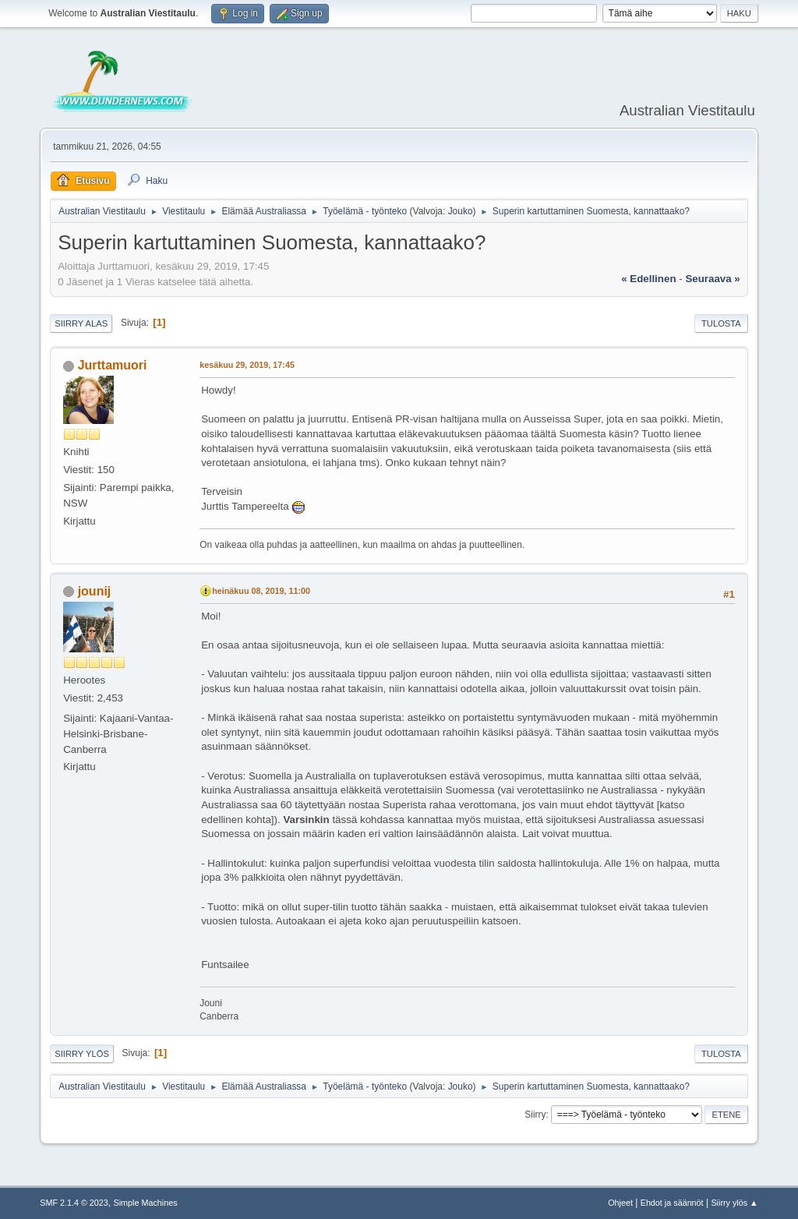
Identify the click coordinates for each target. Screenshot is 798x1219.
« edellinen (648, 278)
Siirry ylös (82, 1053)
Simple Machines (146, 1202)
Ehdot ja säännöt (672, 1202)
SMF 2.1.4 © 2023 (74, 1202)
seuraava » (712, 278)
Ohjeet (620, 1202)
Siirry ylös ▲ (734, 1202)
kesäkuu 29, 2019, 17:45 (247, 364)
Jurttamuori (112, 365)
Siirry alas (81, 323)
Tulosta (721, 323)
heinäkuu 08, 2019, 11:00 (261, 590)
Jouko (460, 211)
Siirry (535, 1114)
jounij (94, 591)
